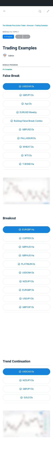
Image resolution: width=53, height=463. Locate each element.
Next (26, 37)
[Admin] (5, 55)
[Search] (40, 11)
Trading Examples (41, 25)
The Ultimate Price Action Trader (14, 25)
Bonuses (30, 25)
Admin (11, 56)
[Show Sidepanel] (47, 11)
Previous (19, 37)
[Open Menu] (4, 11)
